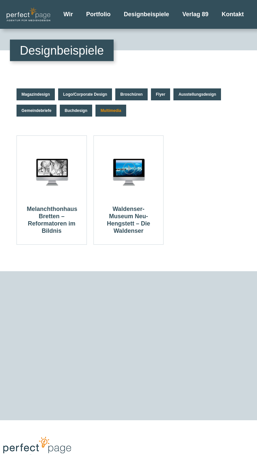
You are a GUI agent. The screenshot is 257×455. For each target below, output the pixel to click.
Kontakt (233, 14)
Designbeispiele (146, 14)
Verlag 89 (195, 14)
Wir (68, 14)
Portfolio (98, 14)
